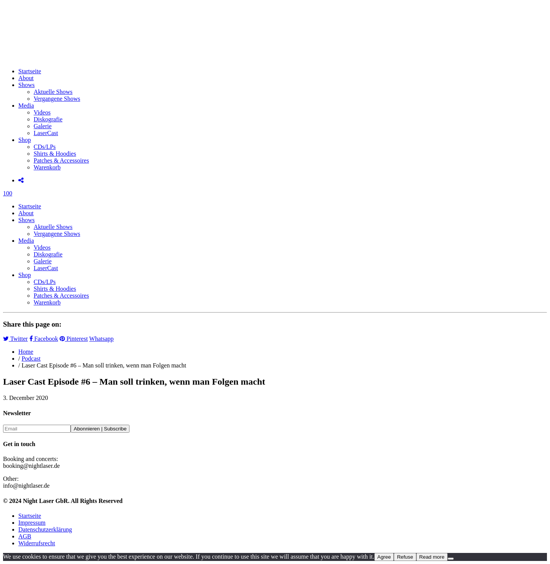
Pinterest (74, 338)
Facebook (43, 338)
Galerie (43, 126)
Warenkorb (47, 167)
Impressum (31, 522)
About (26, 78)
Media (26, 105)
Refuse (405, 557)
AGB (24, 536)
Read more (432, 557)
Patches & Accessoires (61, 160)
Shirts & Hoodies (55, 153)
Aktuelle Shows (53, 92)
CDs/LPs (45, 146)
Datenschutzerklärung (45, 529)
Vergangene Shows (57, 98)
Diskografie (48, 119)
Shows (26, 85)
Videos (42, 112)
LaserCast (46, 133)
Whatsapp (101, 338)
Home (25, 351)
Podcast (30, 358)
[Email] (37, 429)
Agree (384, 557)
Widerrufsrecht (36, 543)
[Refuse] (451, 559)
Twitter (15, 338)
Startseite (29, 71)
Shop (24, 140)
